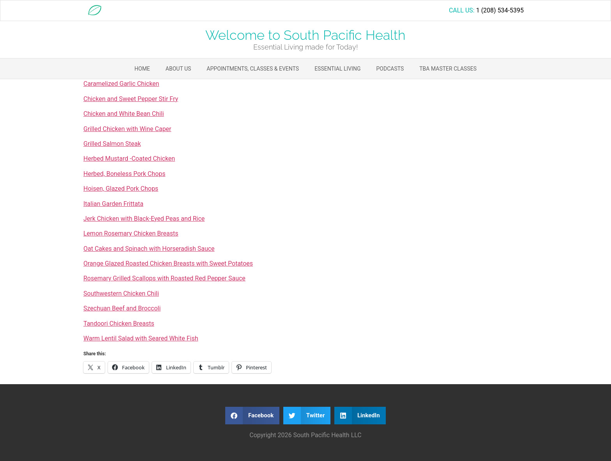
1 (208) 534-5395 (500, 10)
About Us (178, 69)
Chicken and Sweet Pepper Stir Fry (130, 99)
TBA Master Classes (448, 69)
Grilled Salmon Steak (112, 143)
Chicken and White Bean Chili (123, 113)
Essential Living (337, 69)
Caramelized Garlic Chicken (121, 83)
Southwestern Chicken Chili (121, 293)
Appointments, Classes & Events (253, 69)
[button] (252, 415)
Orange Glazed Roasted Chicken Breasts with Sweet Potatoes (168, 263)
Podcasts (390, 69)
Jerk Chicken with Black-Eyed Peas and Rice (144, 218)
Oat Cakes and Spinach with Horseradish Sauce (149, 248)
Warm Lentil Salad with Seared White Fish (140, 338)
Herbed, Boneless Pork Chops (124, 173)
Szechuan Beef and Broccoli (122, 308)
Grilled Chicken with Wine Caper (127, 129)
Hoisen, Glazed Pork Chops (120, 188)
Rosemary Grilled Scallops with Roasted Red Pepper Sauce (164, 278)
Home (142, 69)
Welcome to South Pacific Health (305, 35)
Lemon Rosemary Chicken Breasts (130, 233)
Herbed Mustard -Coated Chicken (129, 158)
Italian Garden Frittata (113, 203)
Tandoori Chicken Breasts (118, 323)
